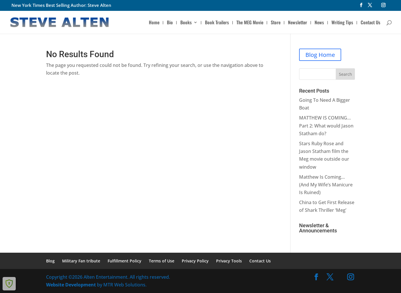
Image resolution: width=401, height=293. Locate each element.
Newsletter (297, 23)
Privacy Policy (195, 261)
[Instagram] (383, 7)
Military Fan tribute (81, 261)
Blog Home (320, 55)
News (319, 23)
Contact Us (370, 23)
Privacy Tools (229, 261)
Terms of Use (161, 261)
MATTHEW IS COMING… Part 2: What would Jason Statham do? (326, 125)
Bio (170, 23)
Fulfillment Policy (124, 261)
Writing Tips (342, 23)
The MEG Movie (249, 23)
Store (275, 23)
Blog (50, 261)
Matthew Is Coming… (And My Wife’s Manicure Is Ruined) (326, 185)
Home (154, 23)
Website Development (71, 285)
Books (186, 23)
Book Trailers (217, 23)
